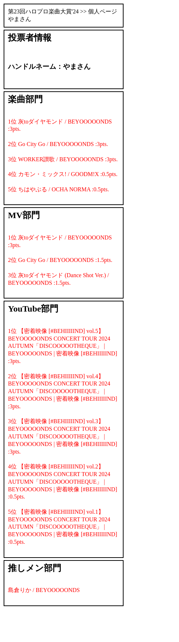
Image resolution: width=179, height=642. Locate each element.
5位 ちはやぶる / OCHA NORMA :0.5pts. (58, 189)
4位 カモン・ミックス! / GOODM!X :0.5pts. (62, 174)
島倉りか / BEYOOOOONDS (44, 590)
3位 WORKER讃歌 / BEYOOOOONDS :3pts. (63, 159)
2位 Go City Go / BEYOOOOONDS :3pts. (58, 144)
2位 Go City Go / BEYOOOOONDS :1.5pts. (60, 260)
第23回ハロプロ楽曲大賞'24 (43, 11)
